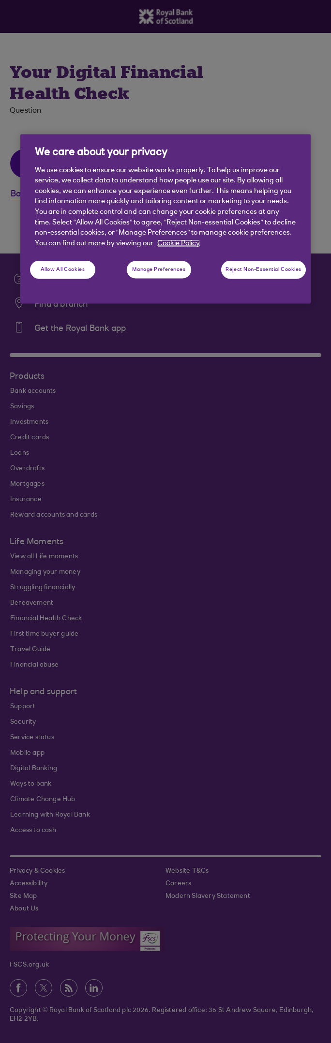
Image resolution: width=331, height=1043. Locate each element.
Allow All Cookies (63, 269)
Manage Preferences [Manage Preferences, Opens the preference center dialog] (158, 269)
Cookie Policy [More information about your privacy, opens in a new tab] (178, 243)
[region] (165, 219)
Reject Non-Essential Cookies (263, 269)
